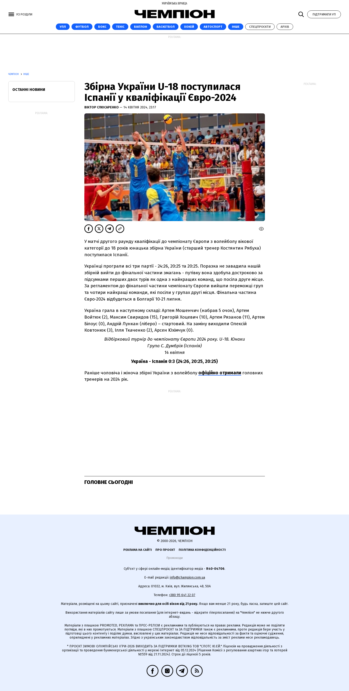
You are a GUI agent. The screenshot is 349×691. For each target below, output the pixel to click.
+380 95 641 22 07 (182, 595)
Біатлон (140, 26)
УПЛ (63, 26)
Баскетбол (166, 26)
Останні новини (28, 89)
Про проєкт (165, 550)
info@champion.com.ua (187, 577)
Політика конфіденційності (202, 550)
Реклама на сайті (137, 550)
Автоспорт (213, 26)
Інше (235, 26)
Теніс (120, 26)
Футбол (82, 26)
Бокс (102, 26)
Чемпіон (13, 74)
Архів (285, 26)
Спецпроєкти (260, 26)
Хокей (189, 26)
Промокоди (174, 558)
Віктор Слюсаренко (102, 107)
